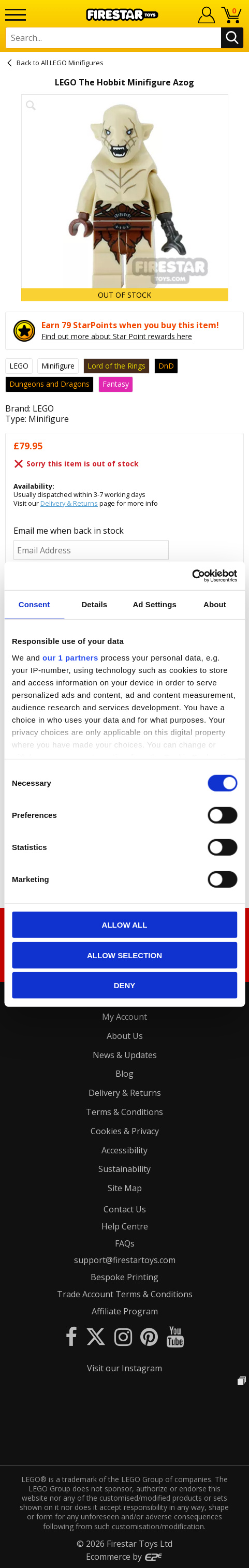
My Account (124, 1016)
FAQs (125, 1243)
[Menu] (15, 15)
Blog (124, 1073)
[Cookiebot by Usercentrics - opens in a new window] (192, 575)
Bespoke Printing (124, 1277)
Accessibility (124, 1150)
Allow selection (124, 954)
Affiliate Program (125, 1311)
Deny (125, 985)
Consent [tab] (34, 604)
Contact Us (125, 1209)
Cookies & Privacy (125, 1131)
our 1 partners (70, 657)
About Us (125, 1036)
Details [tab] (94, 604)
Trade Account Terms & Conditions (125, 1294)
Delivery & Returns (69, 503)
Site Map (125, 1188)
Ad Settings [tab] (154, 604)
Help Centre (124, 1226)
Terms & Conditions (124, 1112)
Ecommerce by (124, 1556)
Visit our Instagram (124, 1368)
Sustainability (124, 1169)
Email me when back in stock (68, 530)
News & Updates (125, 1055)
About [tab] (214, 604)
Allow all (125, 924)
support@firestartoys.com (124, 1260)
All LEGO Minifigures (72, 62)
